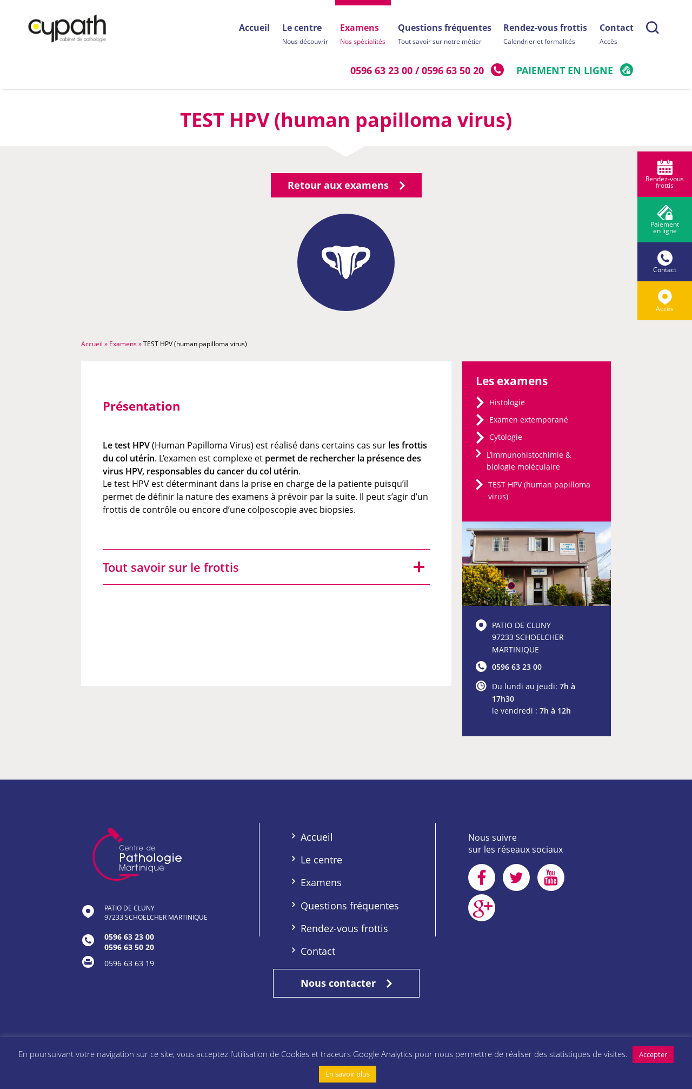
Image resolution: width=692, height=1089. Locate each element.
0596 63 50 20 (453, 70)
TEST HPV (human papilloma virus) (539, 494)
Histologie (507, 405)
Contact (617, 35)
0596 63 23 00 (382, 70)
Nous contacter (346, 986)
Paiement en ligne (565, 70)
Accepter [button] (653, 1054)
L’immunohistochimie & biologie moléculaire (529, 464)
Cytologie (505, 440)
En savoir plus (347, 1074)
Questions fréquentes (443, 35)
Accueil (250, 28)
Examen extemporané (528, 423)
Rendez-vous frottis (545, 35)
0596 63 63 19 (129, 966)
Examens (360, 35)
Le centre (302, 35)
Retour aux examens (346, 188)
